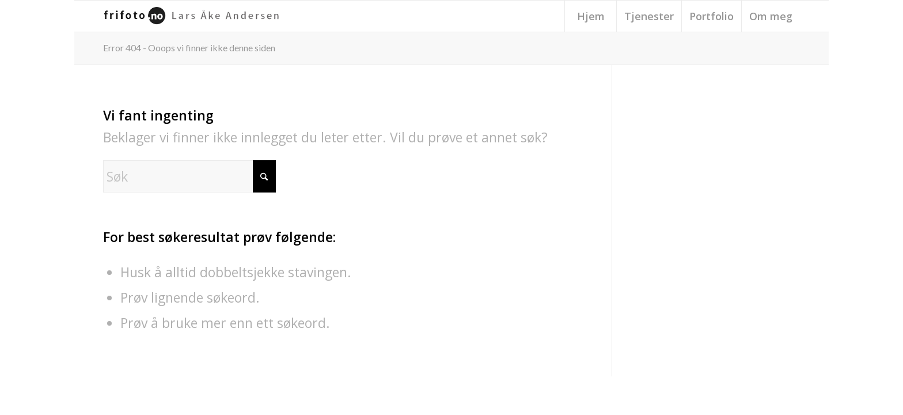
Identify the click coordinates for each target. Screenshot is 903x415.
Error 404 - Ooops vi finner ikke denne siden (189, 47)
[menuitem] (590, 16)
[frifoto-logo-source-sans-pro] (194, 16)
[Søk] (189, 176)
